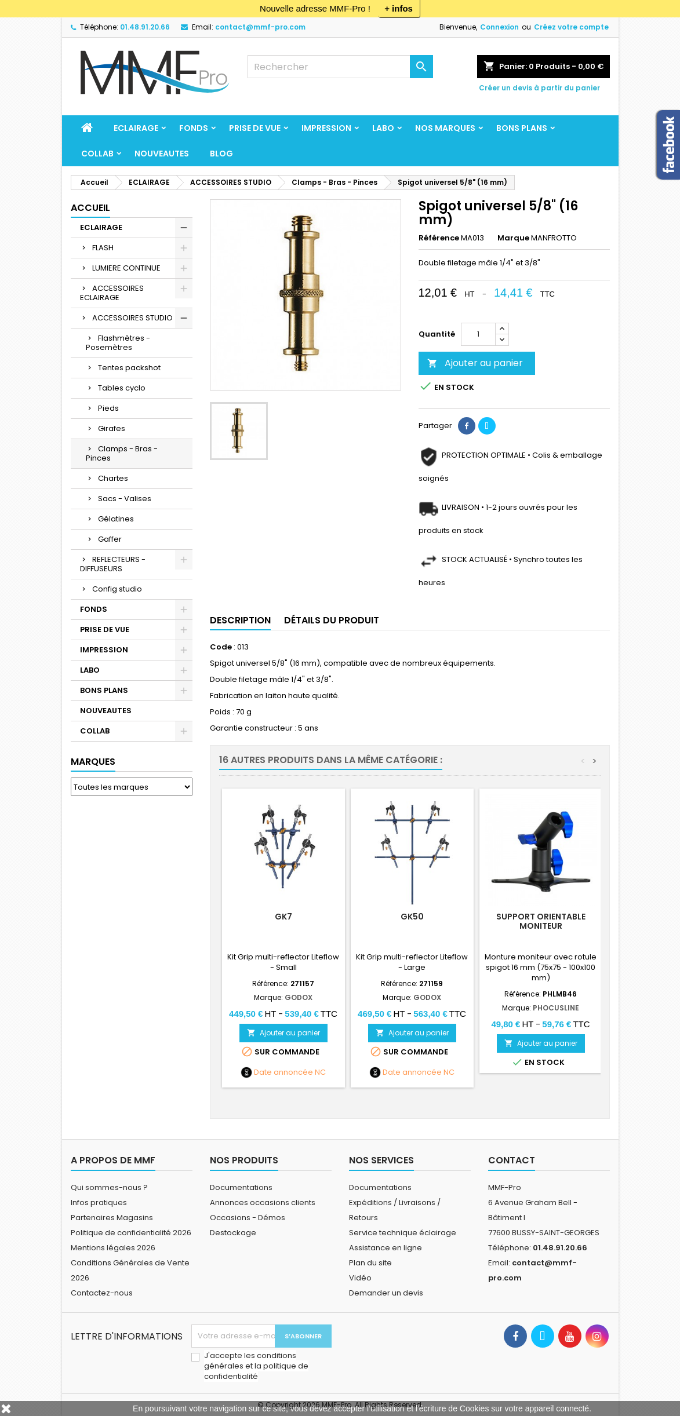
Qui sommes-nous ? (109, 1187)
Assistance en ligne (385, 1247)
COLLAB (97, 153)
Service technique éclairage (402, 1232)
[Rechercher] (340, 66)
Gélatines (116, 518)
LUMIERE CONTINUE (126, 267)
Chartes (113, 478)
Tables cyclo (122, 387)
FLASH (103, 247)
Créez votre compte (571, 27)
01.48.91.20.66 (145, 27)
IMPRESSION (326, 128)
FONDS (193, 128)
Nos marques (445, 128)
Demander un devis (386, 1292)
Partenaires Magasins (112, 1217)
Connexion (499, 27)
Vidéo (360, 1277)
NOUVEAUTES (161, 153)
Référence (439, 238)
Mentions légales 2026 (113, 1247)
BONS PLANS (521, 128)
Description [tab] (240, 620)
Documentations (241, 1187)
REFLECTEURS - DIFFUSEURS (113, 564)
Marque (513, 238)
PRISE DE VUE (255, 128)
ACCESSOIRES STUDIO (132, 317)
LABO (383, 128)
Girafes (111, 428)
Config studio (117, 588)
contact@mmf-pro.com (260, 27)
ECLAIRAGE (136, 128)
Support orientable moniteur (541, 921)
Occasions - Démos (247, 1217)
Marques (93, 761)
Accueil (90, 207)
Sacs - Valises (124, 498)
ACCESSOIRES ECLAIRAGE (112, 293)
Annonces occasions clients (262, 1202)
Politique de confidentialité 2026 (131, 1232)
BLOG (221, 153)
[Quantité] (478, 334)
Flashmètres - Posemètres (118, 343)
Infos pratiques (99, 1202)
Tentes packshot (129, 367)
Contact (511, 1160)
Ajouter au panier (475, 363)
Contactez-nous (102, 1292)
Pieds (108, 408)
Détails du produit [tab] (331, 620)
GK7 (283, 916)
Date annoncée (283, 1072)
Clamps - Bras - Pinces (122, 453)
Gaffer (110, 539)
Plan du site (370, 1262)
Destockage (233, 1232)
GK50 (412, 916)
